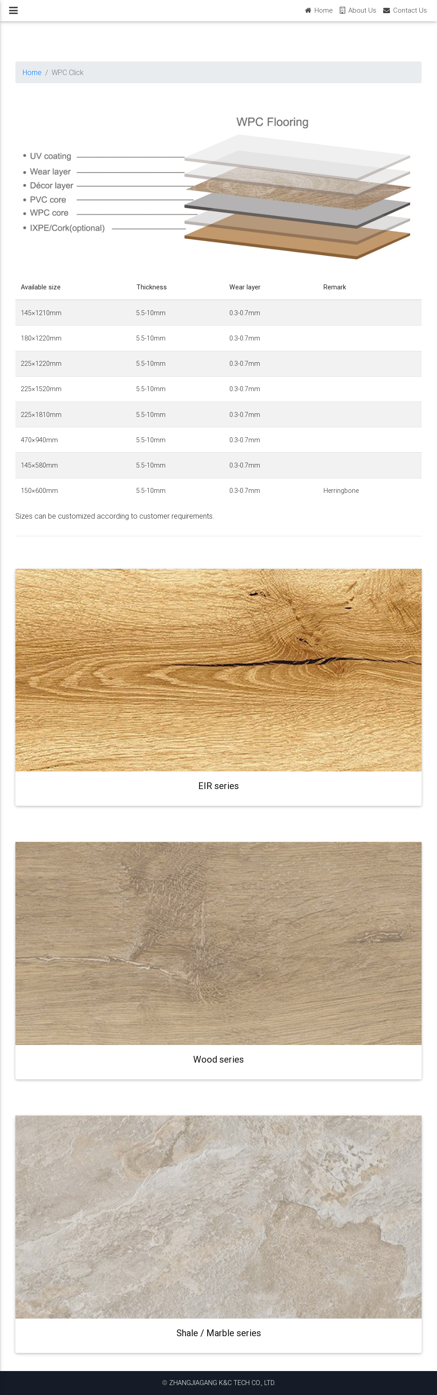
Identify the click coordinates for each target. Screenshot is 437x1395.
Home (32, 72)
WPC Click (68, 72)
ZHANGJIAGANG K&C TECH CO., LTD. (222, 1383)
